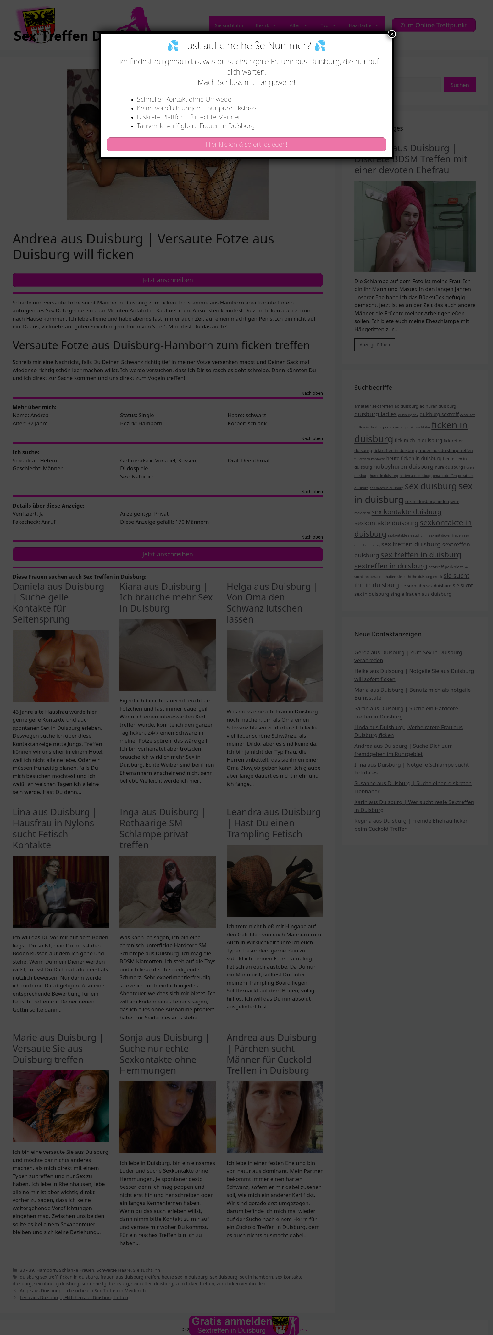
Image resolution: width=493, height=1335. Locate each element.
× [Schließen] (392, 34)
